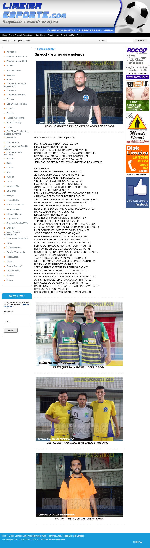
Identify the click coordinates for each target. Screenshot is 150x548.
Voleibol (10, 275)
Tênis (9, 243)
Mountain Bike (13, 186)
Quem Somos (15, 35)
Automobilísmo (14, 70)
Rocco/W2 (137, 542)
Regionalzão (12, 218)
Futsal (9, 127)
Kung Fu (11, 177)
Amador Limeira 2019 (17, 61)
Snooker (10, 228)
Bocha (10, 79)
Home (5, 35)
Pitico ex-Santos (14, 214)
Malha (9, 181)
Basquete (11, 75)
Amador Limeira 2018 (17, 56)
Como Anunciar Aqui (31, 35)
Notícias (67, 35)
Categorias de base (16, 94)
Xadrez (10, 280)
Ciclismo (11, 99)
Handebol (11, 137)
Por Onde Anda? (55, 35)
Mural (43, 35)
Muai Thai (11, 191)
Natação (10, 195)
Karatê (10, 167)
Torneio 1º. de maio (16, 252)
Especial (11, 108)
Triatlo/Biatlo (12, 257)
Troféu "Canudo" (14, 266)
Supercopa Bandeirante (18, 238)
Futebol (10, 113)
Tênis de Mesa (13, 247)
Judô (9, 163)
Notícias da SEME (15, 205)
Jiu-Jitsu (10, 158)
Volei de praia (13, 271)
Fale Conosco (78, 35)
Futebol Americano (15, 118)
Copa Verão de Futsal (17, 104)
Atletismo (11, 65)
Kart (8, 172)
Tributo (10, 261)
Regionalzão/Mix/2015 (17, 223)
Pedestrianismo (14, 209)
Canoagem (12, 90)
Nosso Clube (13, 200)
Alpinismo (11, 52)
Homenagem (13, 142)
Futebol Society (14, 122)
